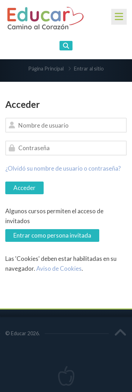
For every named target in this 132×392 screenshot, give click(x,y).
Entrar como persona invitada (52, 235)
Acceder (24, 187)
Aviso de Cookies (59, 268)
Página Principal (46, 68)
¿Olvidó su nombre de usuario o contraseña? (63, 168)
